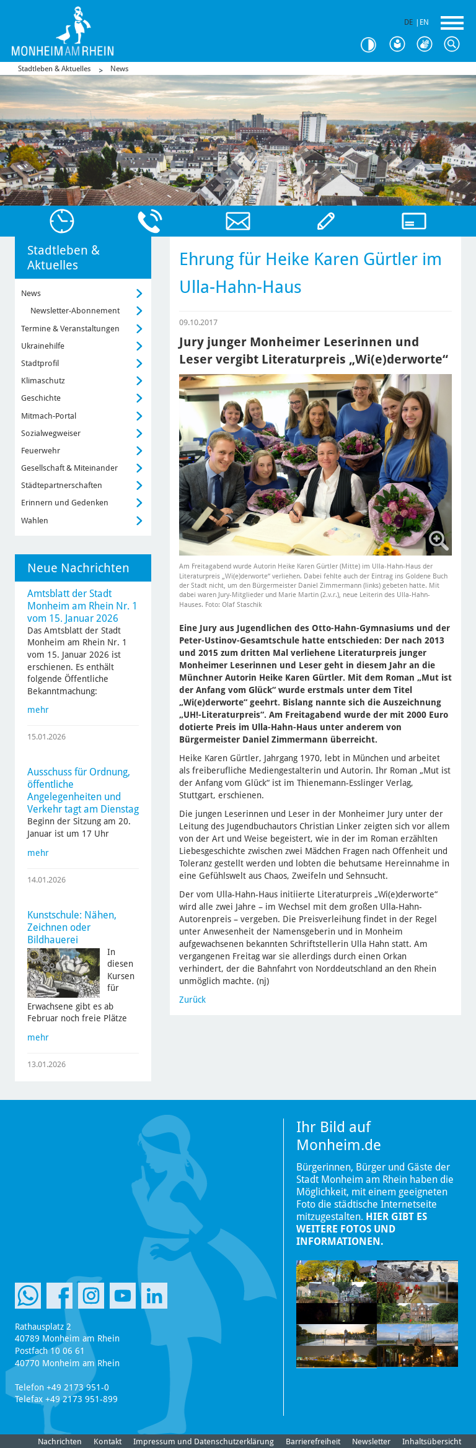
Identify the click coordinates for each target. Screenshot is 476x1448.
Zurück (192, 1000)
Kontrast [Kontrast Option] (373, 45)
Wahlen (34, 520)
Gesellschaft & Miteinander (69, 468)
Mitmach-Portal (48, 416)
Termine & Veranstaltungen (70, 328)
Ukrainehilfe (42, 346)
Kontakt (107, 1441)
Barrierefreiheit (313, 1441)
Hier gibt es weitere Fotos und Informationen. (361, 1229)
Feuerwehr (40, 450)
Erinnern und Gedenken (64, 502)
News (119, 68)
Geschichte (41, 398)
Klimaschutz (43, 380)
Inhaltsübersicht (431, 1441)
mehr (38, 710)
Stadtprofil (40, 363)
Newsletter (371, 1441)
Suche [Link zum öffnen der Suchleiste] (455, 45)
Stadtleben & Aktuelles (54, 68)
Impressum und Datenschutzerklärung (203, 1441)
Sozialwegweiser (51, 433)
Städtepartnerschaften (61, 485)
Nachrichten (60, 1441)
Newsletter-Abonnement (75, 310)
